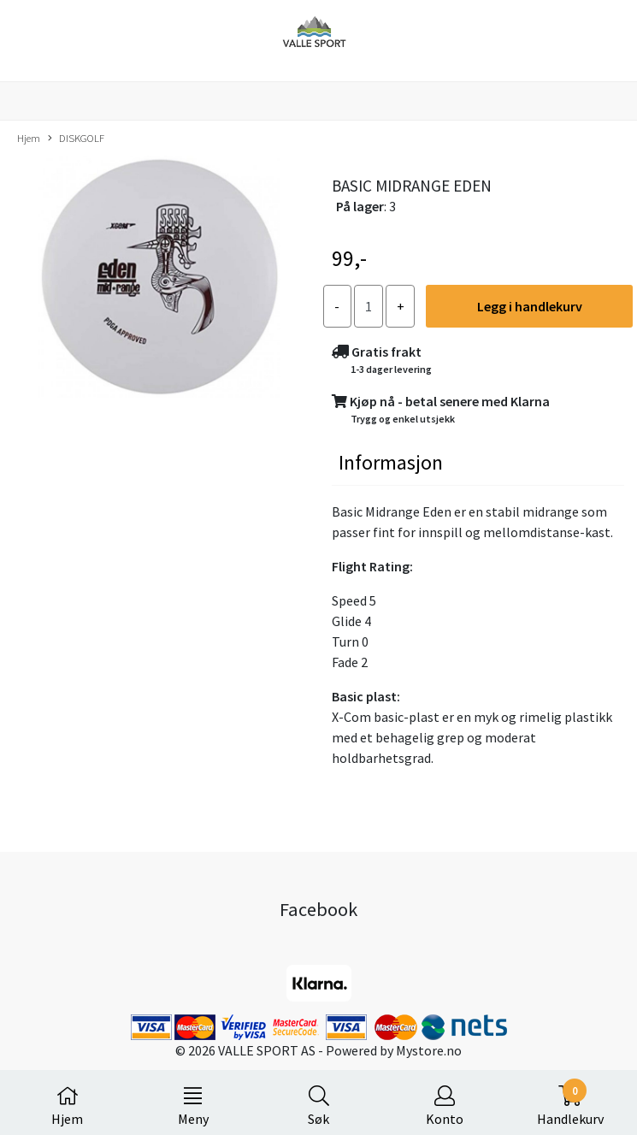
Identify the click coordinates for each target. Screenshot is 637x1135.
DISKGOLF (76, 138)
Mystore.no (429, 1050)
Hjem (28, 138)
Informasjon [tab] (391, 462)
